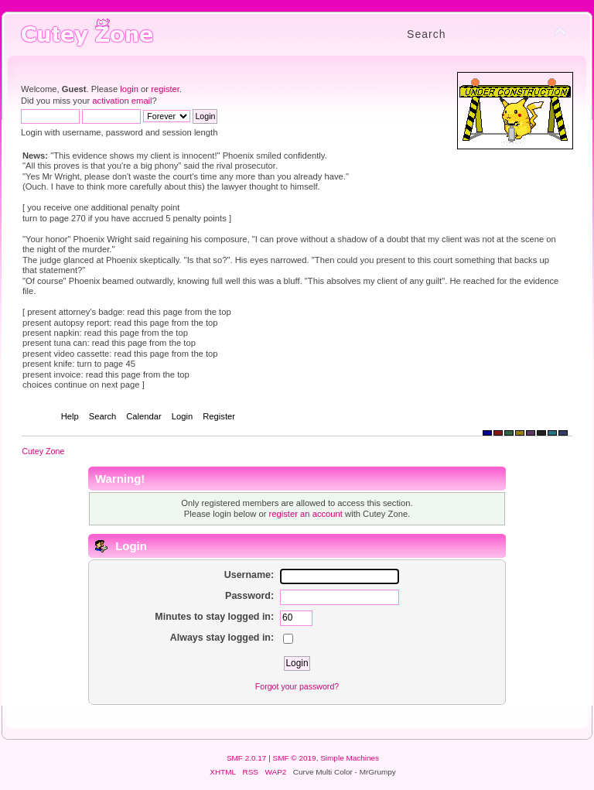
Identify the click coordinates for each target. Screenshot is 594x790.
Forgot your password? (297, 686)
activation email (122, 100)
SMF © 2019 (294, 758)
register (165, 89)
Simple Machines (349, 758)
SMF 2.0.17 (247, 758)
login (129, 89)
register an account (306, 513)
